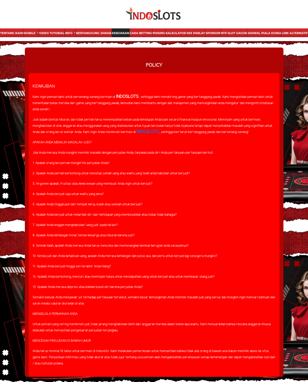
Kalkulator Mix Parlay (185, 33)
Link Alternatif (295, 33)
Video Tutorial (51, 33)
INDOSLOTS (148, 131)
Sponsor (213, 33)
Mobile (30, 33)
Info (69, 33)
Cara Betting (141, 33)
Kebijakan (120, 33)
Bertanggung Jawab (93, 33)
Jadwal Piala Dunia (264, 33)
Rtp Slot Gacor (234, 33)
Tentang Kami (11, 33)
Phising (159, 33)
